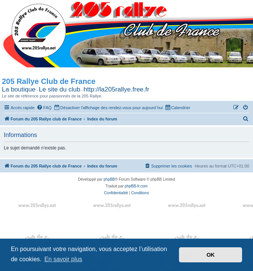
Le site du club (59, 89)
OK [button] (211, 255)
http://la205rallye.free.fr (116, 89)
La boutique (18, 89)
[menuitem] (44, 107)
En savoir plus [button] (63, 259)
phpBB (109, 189)
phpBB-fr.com (136, 195)
